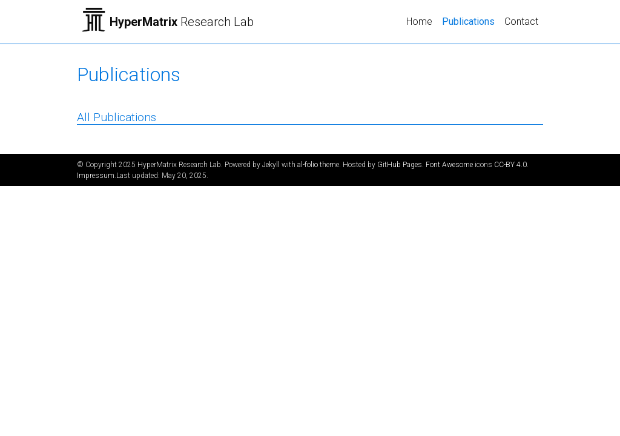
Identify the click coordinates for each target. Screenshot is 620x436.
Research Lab (182, 22)
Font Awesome (449, 164)
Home (419, 21)
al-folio (307, 164)
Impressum (95, 175)
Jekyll (271, 164)
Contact (521, 21)
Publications (471, 20)
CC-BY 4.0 (510, 164)
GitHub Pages (399, 164)
